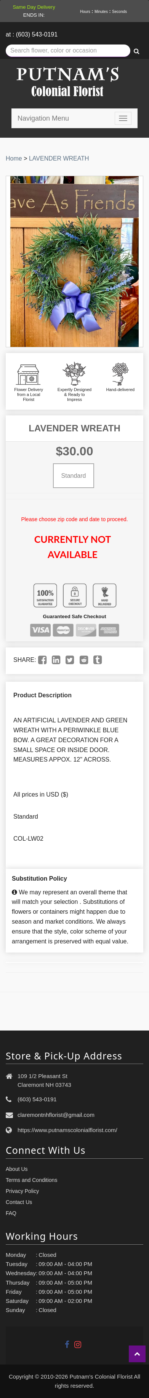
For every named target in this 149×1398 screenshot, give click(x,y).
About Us (17, 1169)
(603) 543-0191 (37, 1099)
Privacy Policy (22, 1191)
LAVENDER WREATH (59, 158)
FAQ (11, 1213)
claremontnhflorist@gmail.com (56, 1115)
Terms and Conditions (31, 1180)
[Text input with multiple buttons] (68, 51)
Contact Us (19, 1202)
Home (14, 158)
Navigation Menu (43, 118)
